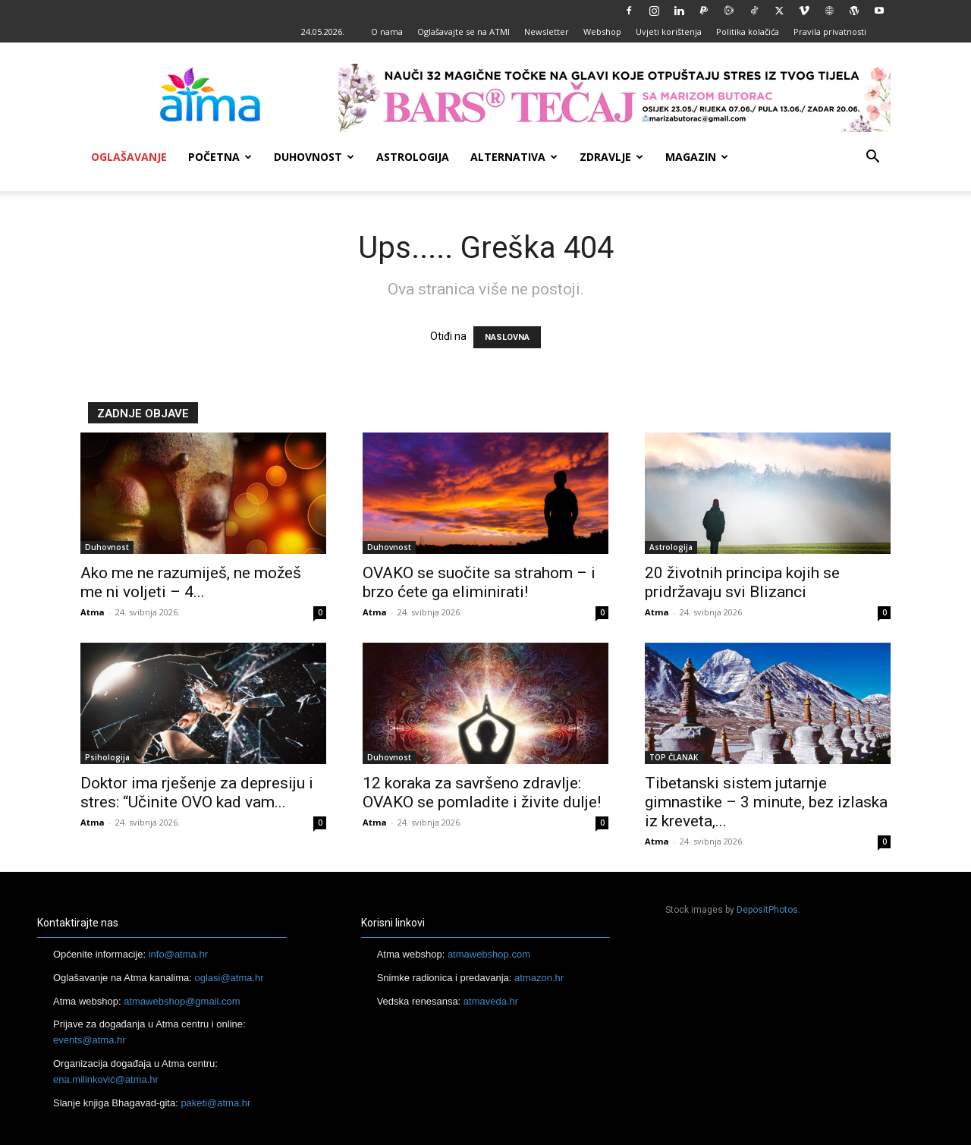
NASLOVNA (507, 337)
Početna (220, 156)
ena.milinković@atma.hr (106, 1079)
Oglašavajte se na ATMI (463, 31)
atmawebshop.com (489, 954)
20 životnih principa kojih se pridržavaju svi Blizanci (742, 582)
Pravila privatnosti (829, 31)
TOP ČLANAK (673, 757)
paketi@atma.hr (215, 1103)
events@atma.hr (89, 1040)
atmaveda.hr (491, 1001)
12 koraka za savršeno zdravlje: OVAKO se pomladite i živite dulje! (482, 792)
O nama (387, 31)
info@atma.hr (178, 954)
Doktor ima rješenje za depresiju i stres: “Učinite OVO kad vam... (196, 792)
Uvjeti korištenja (669, 31)
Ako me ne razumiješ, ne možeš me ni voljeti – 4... (190, 582)
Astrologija (412, 156)
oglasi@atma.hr (228, 977)
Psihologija (107, 757)
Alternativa (514, 156)
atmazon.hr (539, 977)
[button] (872, 158)
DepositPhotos (767, 909)
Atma (92, 612)
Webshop (602, 31)
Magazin (696, 156)
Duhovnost (314, 156)
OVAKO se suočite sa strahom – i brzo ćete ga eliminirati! (479, 582)
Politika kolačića (747, 31)
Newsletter (546, 31)
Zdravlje (611, 156)
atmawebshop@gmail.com (182, 1001)
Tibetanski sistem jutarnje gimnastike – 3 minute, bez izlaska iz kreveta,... (766, 802)
